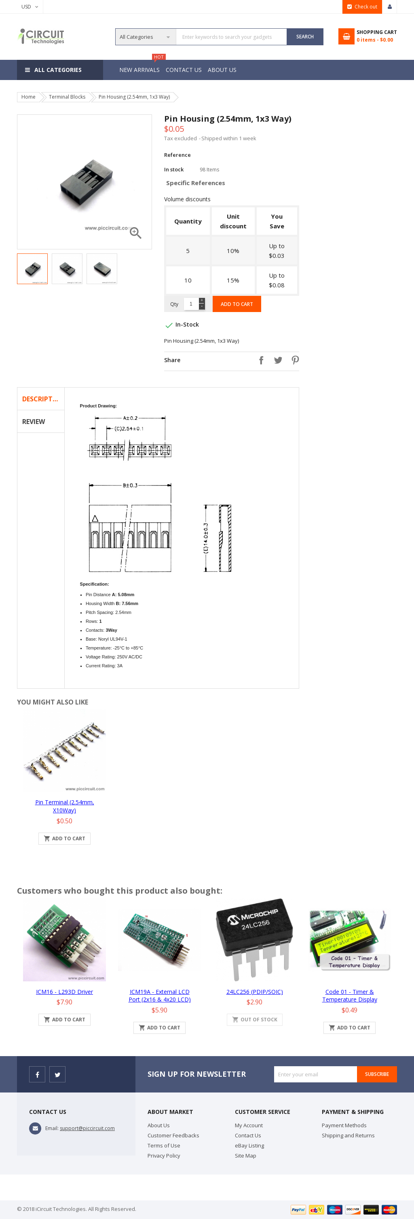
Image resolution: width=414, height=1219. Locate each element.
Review (33, 421)
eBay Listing (249, 1145)
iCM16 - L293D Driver (64, 991)
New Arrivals (140, 67)
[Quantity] (191, 304)
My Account (249, 1125)
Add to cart (237, 304)
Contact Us (185, 70)
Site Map (245, 1155)
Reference (177, 154)
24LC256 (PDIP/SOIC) (254, 991)
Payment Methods (344, 1125)
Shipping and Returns (348, 1135)
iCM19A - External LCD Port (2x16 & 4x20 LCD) (160, 996)
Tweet (276, 360)
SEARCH (305, 36)
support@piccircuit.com (87, 1128)
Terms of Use (164, 1145)
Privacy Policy (164, 1155)
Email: (52, 1128)
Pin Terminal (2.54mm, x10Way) (64, 806)
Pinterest (293, 360)
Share (259, 360)
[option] (32, 268)
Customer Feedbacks (173, 1135)
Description (43, 398)
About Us (224, 70)
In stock (174, 169)
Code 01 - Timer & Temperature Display (349, 996)
